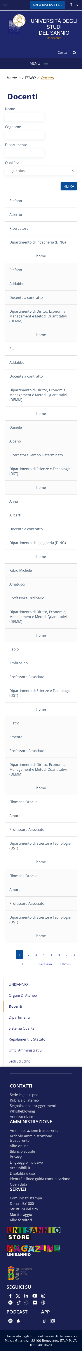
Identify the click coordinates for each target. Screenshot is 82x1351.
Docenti (15, 1006)
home (41, 256)
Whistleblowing (22, 1111)
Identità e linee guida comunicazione (40, 1179)
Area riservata (46, 5)
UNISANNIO (18, 984)
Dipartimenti (19, 1017)
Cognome (13, 127)
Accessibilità (20, 1168)
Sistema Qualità (22, 1028)
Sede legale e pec (24, 1095)
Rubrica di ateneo (24, 1100)
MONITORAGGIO (21, 1214)
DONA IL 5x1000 (22, 1203)
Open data (18, 1184)
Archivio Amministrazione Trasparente (31, 1138)
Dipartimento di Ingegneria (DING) (37, 242)
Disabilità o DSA (22, 1173)
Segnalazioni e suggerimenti (33, 1106)
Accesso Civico (21, 1116)
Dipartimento (16, 145)
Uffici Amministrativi (25, 1050)
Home (12, 77)
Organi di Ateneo (23, 995)
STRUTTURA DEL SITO (24, 1209)
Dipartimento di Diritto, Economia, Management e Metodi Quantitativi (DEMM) (38, 316)
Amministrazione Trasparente (34, 1130)
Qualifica (12, 163)
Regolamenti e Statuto (27, 1039)
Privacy (16, 1157)
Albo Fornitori (21, 1220)
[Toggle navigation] (5, 5)
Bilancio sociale (22, 1151)
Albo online (19, 1146)
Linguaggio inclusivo (26, 1162)
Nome (10, 109)
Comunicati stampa (26, 1198)
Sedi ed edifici (20, 1061)
